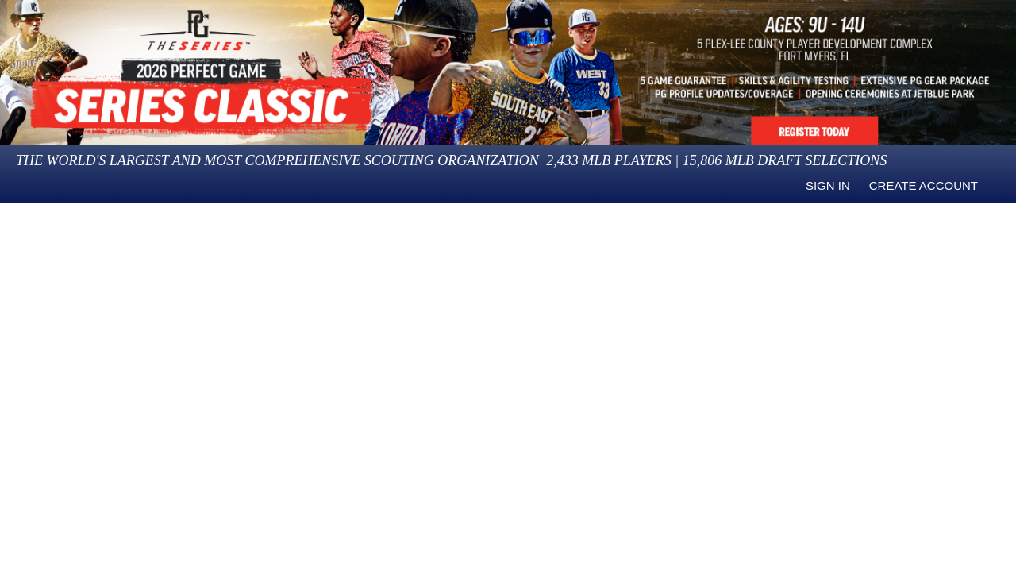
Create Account (923, 185)
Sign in (828, 185)
